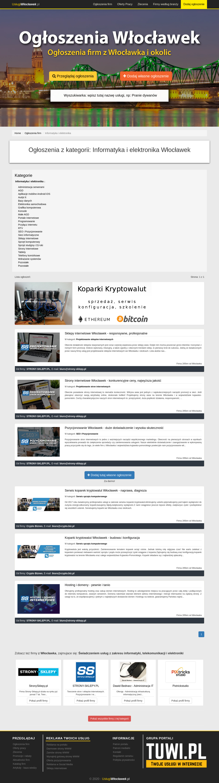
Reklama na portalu (57, 744)
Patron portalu (120, 744)
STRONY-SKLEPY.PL (38, 369)
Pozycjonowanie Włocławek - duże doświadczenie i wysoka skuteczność (114, 428)
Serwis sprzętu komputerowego (91, 496)
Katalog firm (19, 763)
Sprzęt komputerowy (29, 241)
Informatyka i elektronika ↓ (30, 181)
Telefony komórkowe (29, 255)
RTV (20, 228)
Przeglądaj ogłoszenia (73, 76)
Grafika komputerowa (29, 207)
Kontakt (117, 752)
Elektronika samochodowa (32, 204)
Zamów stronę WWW (58, 752)
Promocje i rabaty (22, 756)
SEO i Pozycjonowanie (30, 231)
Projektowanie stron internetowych (93, 386)
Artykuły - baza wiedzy (25, 767)
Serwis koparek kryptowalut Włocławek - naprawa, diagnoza (106, 490)
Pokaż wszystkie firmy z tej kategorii (109, 718)
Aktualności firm (21, 760)
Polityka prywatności (124, 760)
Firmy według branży (165, 4)
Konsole (22, 211)
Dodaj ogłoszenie (193, 4)
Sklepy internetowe (28, 238)
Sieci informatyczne (28, 235)
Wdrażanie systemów (29, 259)
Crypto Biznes (35, 526)
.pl (26, 4)
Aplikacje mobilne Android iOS (34, 194)
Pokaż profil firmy (38, 700)
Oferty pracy (19, 748)
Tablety (22, 252)
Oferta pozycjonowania (59, 760)
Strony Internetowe (28, 248)
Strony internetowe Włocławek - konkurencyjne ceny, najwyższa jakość (113, 380)
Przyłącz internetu (27, 224)
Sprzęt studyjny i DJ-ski (30, 245)
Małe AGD (23, 214)
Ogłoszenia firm (102, 4)
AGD (20, 190)
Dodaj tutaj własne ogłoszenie (109, 475)
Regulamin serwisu (123, 756)
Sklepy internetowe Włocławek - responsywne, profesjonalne (106, 333)
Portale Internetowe (28, 218)
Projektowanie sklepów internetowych (94, 339)
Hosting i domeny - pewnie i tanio (87, 585)
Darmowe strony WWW (59, 748)
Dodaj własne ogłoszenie (146, 76)
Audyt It (22, 197)
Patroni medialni (121, 748)
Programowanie (26, 221)
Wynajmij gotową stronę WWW (63, 756)
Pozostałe (23, 262)
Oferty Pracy (124, 4)
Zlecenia (143, 4)
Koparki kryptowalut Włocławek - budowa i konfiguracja (102, 537)
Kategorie (23, 175)
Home (18, 133)
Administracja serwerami (31, 187)
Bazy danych (25, 200)
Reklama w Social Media (60, 764)
